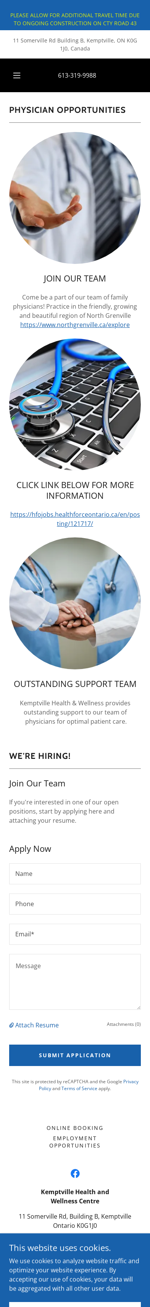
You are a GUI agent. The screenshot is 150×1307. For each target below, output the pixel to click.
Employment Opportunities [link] (74, 1141)
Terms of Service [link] (79, 1088)
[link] (75, 1173)
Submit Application (75, 1055)
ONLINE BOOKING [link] (75, 1127)
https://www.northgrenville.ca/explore (75, 325)
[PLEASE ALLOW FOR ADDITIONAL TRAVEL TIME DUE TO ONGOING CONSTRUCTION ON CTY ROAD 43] (75, 15)
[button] (16, 75)
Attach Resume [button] (37, 1025)
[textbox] (75, 873)
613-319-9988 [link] (77, 75)
